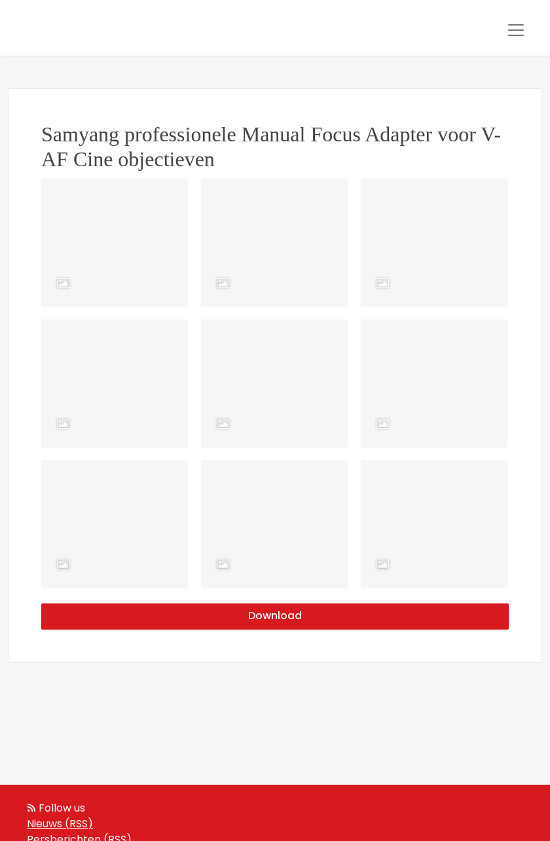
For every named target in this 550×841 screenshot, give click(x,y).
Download (275, 616)
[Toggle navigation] (516, 30)
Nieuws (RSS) (60, 824)
